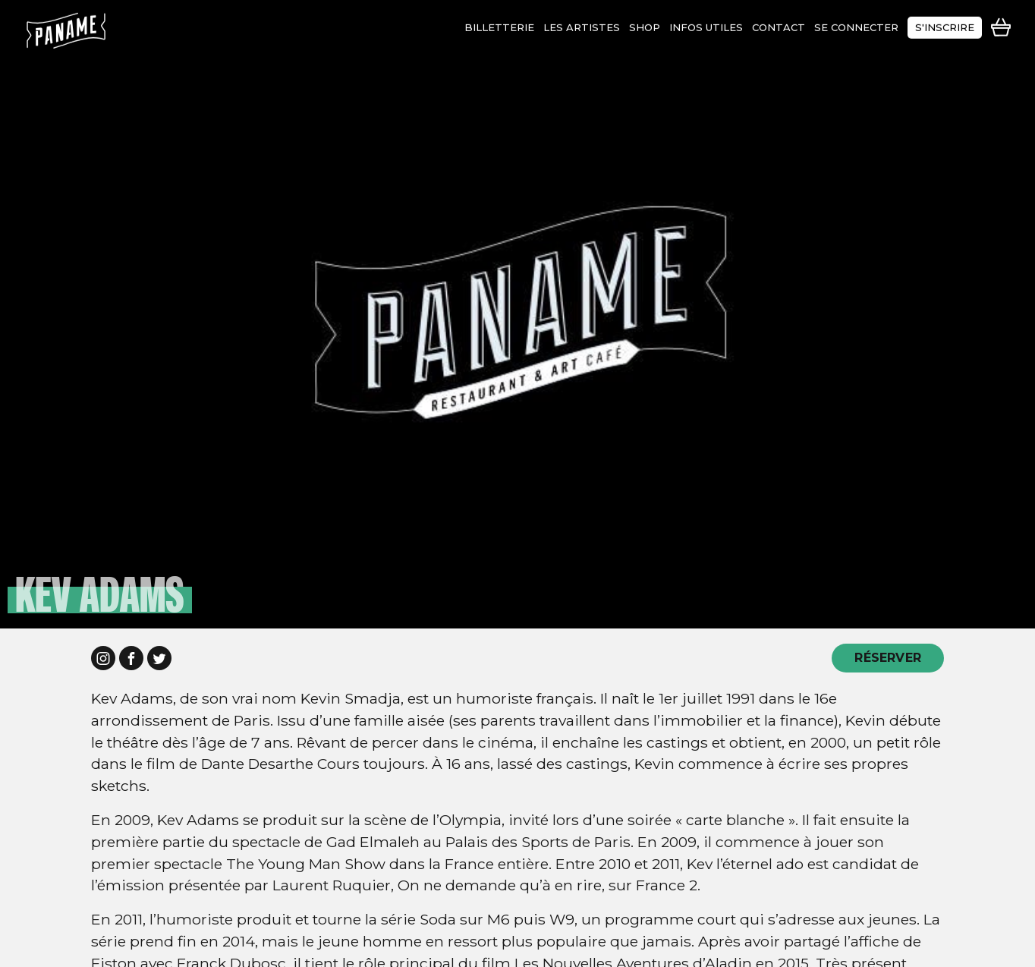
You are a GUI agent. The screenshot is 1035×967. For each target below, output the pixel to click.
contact (778, 24)
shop (644, 24)
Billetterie (499, 24)
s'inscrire (944, 24)
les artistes (581, 24)
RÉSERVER (887, 657)
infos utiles (706, 24)
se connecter (856, 24)
